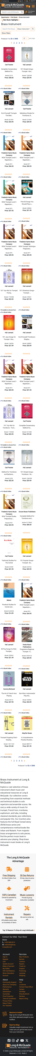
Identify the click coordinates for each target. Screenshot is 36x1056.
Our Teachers (7, 1005)
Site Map (22, 991)
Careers (21, 989)
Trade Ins (22, 966)
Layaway (22, 973)
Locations (22, 985)
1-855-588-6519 (8, 942)
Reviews (22, 996)
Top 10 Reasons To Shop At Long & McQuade (18, 930)
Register (5, 959)
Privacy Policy (7, 1001)
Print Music (14, 17)
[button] (27, 5)
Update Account (8, 964)
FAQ (20, 982)
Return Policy (7, 1003)
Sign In (5, 957)
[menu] (33, 5)
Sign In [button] (20, 1)
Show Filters (6, 33)
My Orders (6, 968)
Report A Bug (23, 998)
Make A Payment (8, 966)
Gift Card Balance (9, 971)
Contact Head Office (26, 987)
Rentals (21, 959)
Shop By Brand (24, 994)
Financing (22, 971)
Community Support (9, 982)
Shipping (22, 975)
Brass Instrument (23, 29)
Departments (5, 17)
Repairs (21, 964)
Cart (4, 961)
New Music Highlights (10, 20)
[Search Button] (22, 12)
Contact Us (4, 1)
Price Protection (8, 996)
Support (22, 968)
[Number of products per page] (26, 38)
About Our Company (9, 985)
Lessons (22, 961)
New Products (24, 957)
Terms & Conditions (9, 998)
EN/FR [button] (32, 1)
